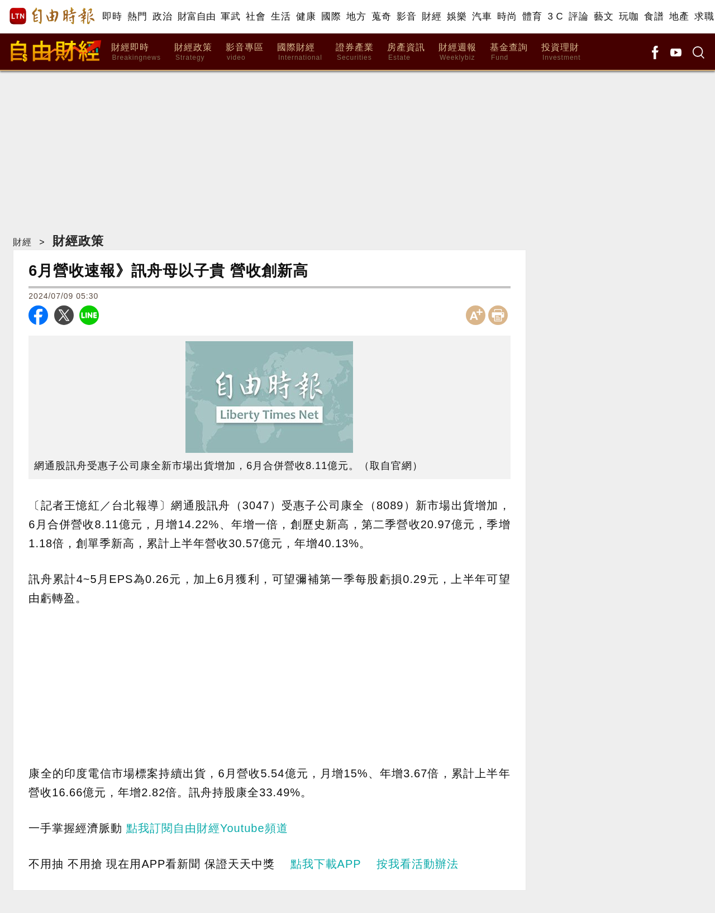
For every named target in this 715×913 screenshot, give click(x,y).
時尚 (507, 16)
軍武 (230, 16)
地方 (356, 16)
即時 (112, 16)
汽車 (482, 16)
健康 (306, 16)
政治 (162, 16)
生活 (280, 16)
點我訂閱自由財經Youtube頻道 (207, 828)
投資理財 (561, 52)
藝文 (603, 16)
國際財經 (299, 52)
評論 (578, 16)
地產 (679, 16)
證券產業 (355, 52)
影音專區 (245, 52)
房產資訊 (406, 52)
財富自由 (196, 16)
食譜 (654, 16)
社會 (255, 16)
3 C (555, 16)
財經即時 (136, 52)
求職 (704, 16)
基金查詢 (509, 52)
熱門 (137, 16)
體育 (532, 16)
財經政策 (193, 52)
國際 (331, 16)
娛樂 (456, 16)
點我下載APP (325, 864)
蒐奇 (381, 16)
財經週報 (457, 52)
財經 (431, 16)
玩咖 (628, 16)
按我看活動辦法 (417, 864)
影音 (406, 16)
